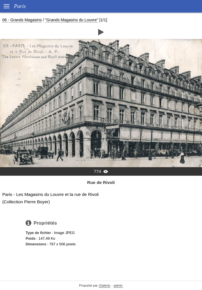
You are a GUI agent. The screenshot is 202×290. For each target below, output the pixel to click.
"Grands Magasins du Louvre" (71, 20)
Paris (20, 6)
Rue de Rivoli (101, 182)
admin (118, 285)
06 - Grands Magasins (22, 20)
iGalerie (104, 285)
